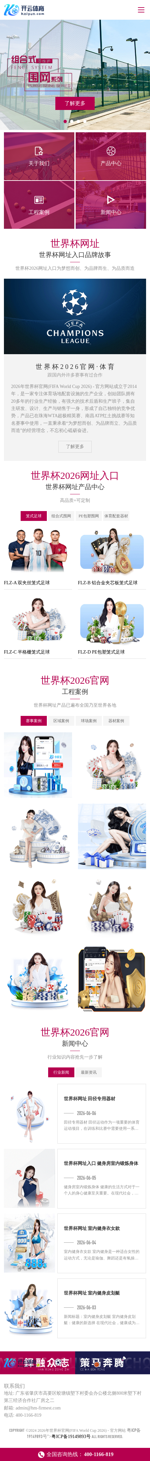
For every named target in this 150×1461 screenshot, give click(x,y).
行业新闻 (61, 1072)
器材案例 (116, 721)
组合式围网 (61, 516)
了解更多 (75, 446)
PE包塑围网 (89, 516)
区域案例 (61, 721)
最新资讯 (89, 1072)
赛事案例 (34, 721)
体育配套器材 (116, 516)
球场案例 (89, 721)
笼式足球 (34, 516)
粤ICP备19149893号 (71, 1436)
